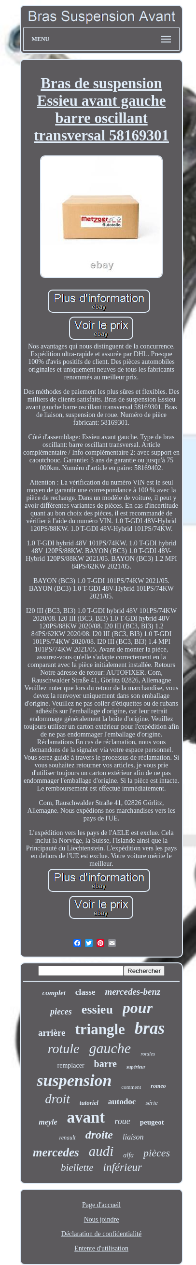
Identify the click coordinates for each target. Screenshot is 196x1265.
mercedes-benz (132, 992)
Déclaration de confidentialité (101, 1233)
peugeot (152, 1122)
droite (99, 1134)
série (151, 1102)
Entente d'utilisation (101, 1248)
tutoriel (89, 1102)
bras (150, 1028)
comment (131, 1087)
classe (85, 992)
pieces (61, 1011)
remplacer (70, 1065)
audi (101, 1151)
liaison (133, 1137)
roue (122, 1121)
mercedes (56, 1152)
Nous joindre (101, 1219)
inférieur (122, 1167)
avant (86, 1117)
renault (67, 1137)
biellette (77, 1167)
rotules (147, 1053)
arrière (52, 1033)
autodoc (122, 1101)
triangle (100, 1029)
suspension (74, 1080)
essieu (97, 1009)
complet (54, 993)
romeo (158, 1086)
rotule (64, 1048)
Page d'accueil (101, 1205)
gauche (110, 1048)
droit (57, 1099)
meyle (48, 1122)
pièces (156, 1153)
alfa (128, 1155)
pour (138, 1007)
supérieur (135, 1067)
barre (105, 1063)
